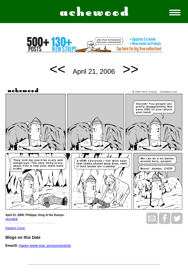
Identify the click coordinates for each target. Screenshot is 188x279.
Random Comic (15, 228)
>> (131, 69)
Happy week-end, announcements (45, 246)
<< (57, 69)
